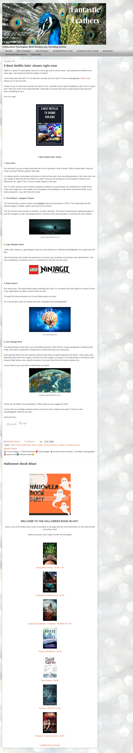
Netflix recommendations (48, 445)
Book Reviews (108, 51)
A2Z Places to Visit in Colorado (88, 51)
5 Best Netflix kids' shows (26, 445)
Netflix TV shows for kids (69, 445)
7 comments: (29, 441)
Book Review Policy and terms (16, 54)
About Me (9, 51)
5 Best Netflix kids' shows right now (30, 65)
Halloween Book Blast (20, 463)
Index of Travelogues (24, 51)
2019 (12, 445)
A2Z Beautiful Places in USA (62, 51)
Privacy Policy (36, 54)
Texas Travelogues (42, 51)
